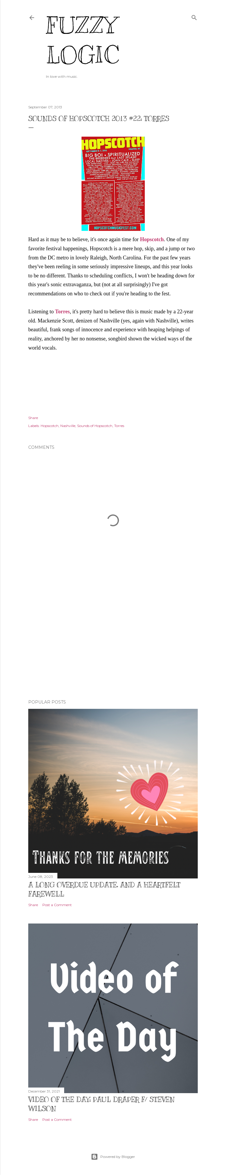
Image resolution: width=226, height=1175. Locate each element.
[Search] (194, 16)
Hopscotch (152, 239)
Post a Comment (57, 905)
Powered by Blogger (113, 1156)
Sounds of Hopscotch (94, 425)
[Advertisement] (113, 643)
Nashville (67, 425)
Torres (62, 312)
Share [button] (33, 418)
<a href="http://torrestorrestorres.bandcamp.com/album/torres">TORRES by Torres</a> (113, 379)
